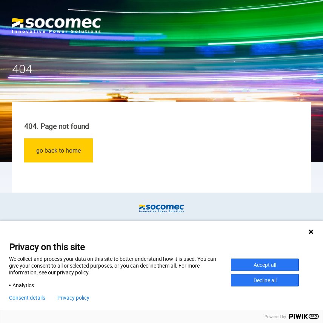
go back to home (58, 150)
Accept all (265, 264)
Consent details (27, 298)
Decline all (265, 280)
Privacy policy (73, 298)
